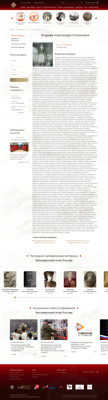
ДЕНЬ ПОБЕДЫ (31, 7)
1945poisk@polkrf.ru (17, 110)
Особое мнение (14, 377)
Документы (35, 377)
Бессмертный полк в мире (17, 374)
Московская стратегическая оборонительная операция (45, 242)
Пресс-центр (61, 370)
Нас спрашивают (61, 372)
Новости (39, 7)
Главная (23, 7)
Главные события (16, 370)
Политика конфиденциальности (18, 394)
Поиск (63, 2)
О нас (34, 370)
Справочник (79, 7)
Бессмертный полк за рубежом (40, 374)
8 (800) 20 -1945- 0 (16, 98)
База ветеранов (69, 7)
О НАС (85, 7)
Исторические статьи (49, 7)
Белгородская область (47, 342)
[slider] (15, 297)
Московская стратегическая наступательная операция (78, 242)
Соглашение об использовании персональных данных (24, 396)
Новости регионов (15, 372)
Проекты (60, 7)
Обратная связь (93, 7)
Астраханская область (17, 342)
